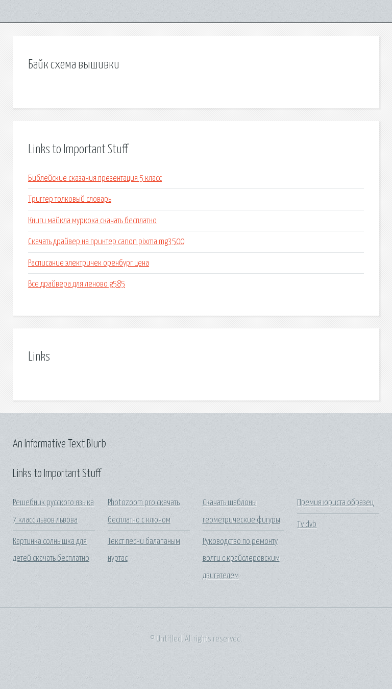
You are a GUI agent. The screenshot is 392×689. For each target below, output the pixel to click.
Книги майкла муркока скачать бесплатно (92, 221)
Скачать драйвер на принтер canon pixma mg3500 (106, 241)
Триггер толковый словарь (69, 199)
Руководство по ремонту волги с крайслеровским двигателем (241, 558)
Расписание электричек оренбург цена (88, 263)
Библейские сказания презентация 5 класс (95, 178)
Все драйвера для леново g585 (76, 284)
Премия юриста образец (335, 502)
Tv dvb (306, 524)
